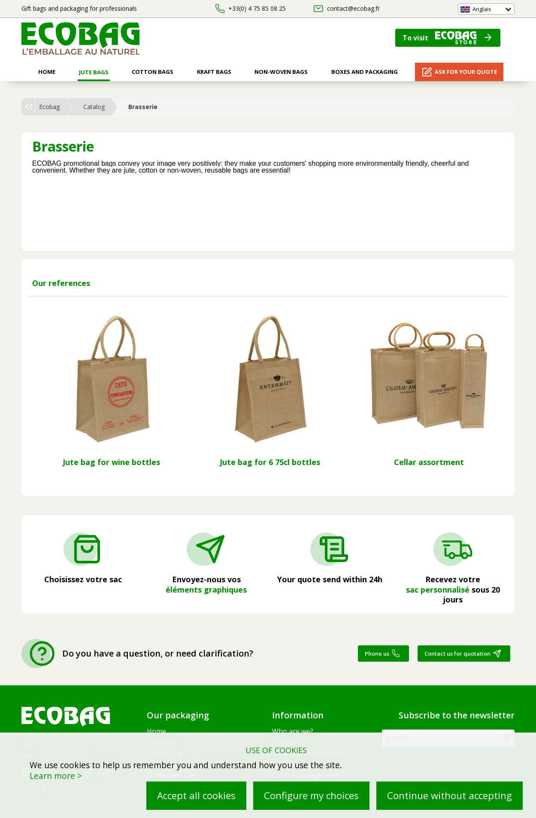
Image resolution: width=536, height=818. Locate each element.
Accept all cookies (196, 795)
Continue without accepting (449, 795)
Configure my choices (311, 795)
